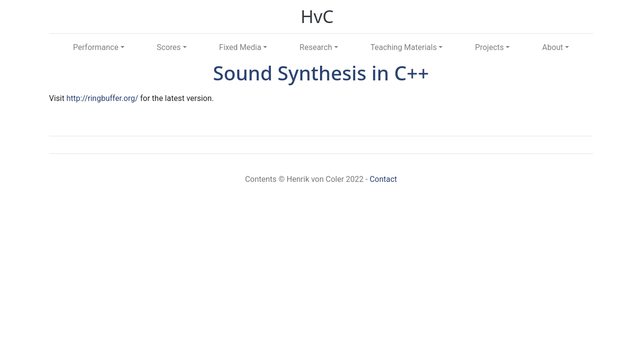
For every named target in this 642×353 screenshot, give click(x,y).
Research (315, 47)
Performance (96, 47)
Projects (489, 47)
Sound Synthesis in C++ (321, 72)
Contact (383, 179)
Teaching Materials (403, 47)
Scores (169, 47)
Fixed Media (240, 47)
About (552, 47)
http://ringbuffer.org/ (102, 98)
